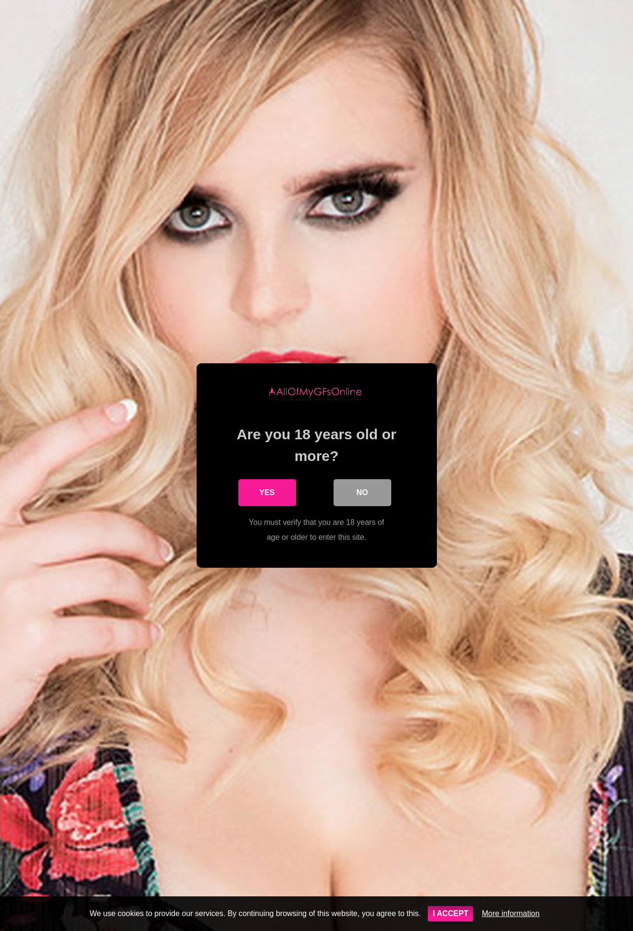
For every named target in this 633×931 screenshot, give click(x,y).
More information (510, 913)
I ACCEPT (450, 913)
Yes (266, 492)
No (362, 492)
